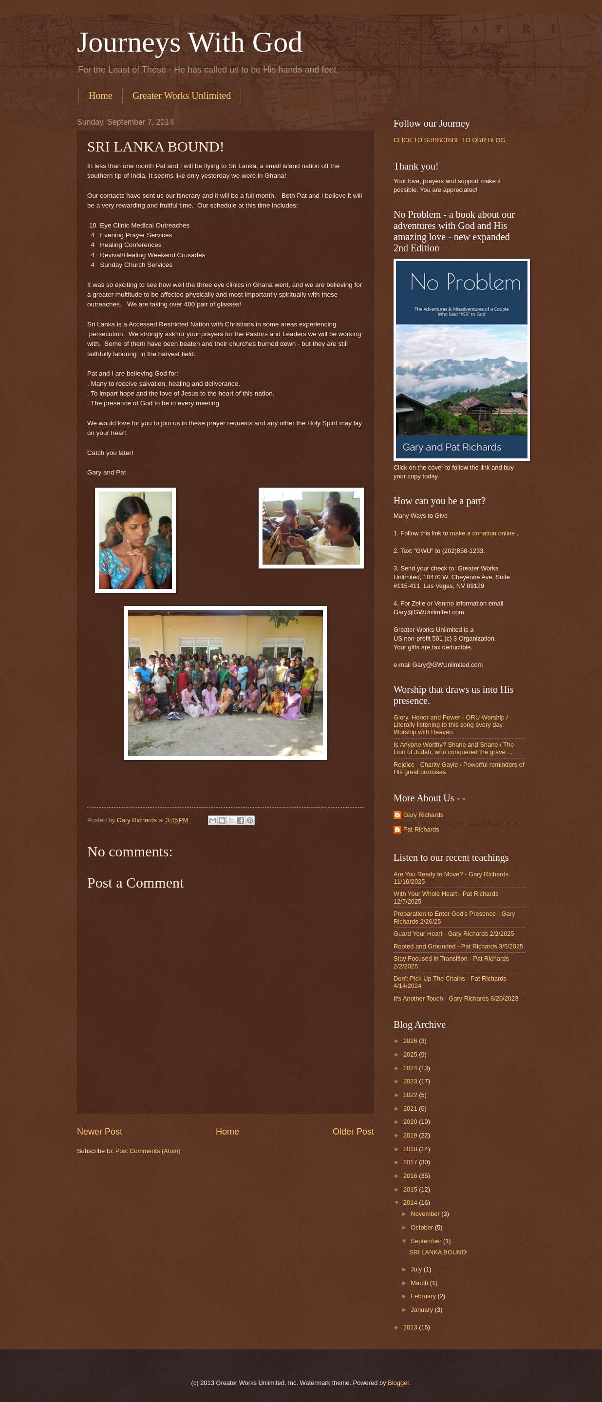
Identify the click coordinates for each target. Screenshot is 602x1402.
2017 (411, 1162)
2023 (411, 1081)
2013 (411, 1327)
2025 (411, 1054)
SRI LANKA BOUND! (438, 1252)
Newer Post (99, 1132)
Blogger (398, 1382)
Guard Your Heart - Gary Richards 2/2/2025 (454, 933)
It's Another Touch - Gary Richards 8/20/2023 (456, 998)
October (422, 1227)
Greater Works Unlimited (181, 95)
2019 (411, 1135)
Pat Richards (421, 829)
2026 (411, 1040)
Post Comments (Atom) (148, 1151)
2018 (411, 1149)
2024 (411, 1068)
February (424, 1296)
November (426, 1213)
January (422, 1309)
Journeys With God (189, 42)
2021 (411, 1108)
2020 (411, 1121)
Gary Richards (423, 814)
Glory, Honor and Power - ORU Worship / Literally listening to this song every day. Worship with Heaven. (451, 725)
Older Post (353, 1132)
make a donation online (482, 533)
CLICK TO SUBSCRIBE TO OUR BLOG (449, 140)
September (427, 1241)
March (420, 1283)
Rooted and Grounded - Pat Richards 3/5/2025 (458, 946)
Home (101, 95)
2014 (411, 1202)
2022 (411, 1095)
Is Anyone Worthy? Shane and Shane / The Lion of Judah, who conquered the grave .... (454, 748)
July (417, 1269)
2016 (411, 1175)
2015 (411, 1189)
